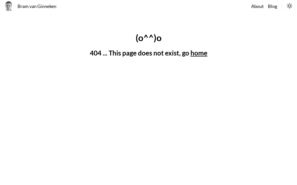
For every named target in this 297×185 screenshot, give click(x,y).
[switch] (289, 6)
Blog (272, 6)
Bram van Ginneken (37, 6)
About (257, 6)
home (198, 53)
